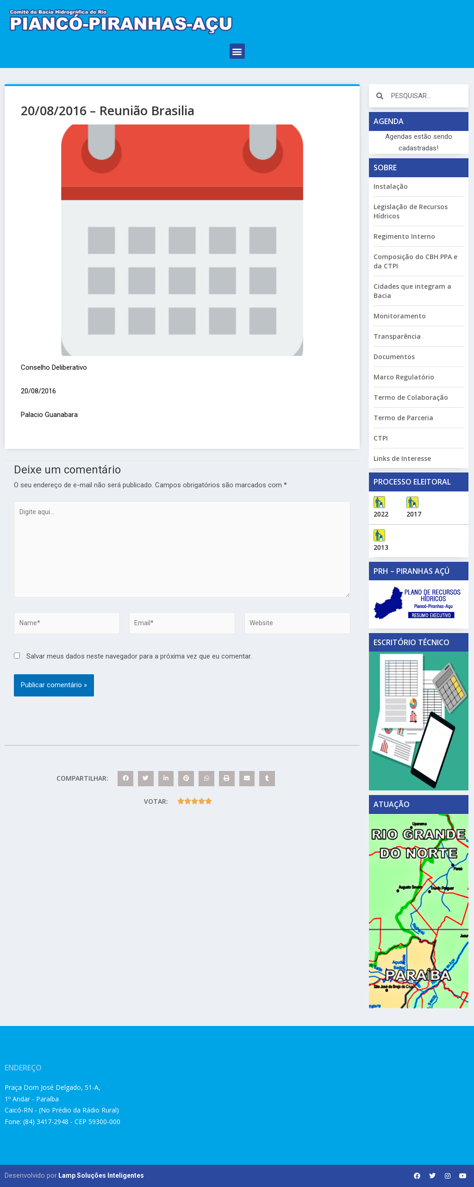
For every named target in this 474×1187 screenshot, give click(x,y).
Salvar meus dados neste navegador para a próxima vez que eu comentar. (139, 664)
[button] (237, 51)
